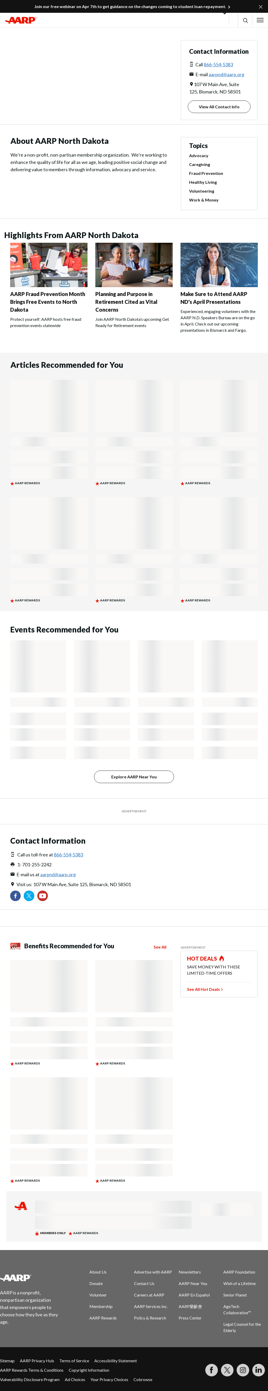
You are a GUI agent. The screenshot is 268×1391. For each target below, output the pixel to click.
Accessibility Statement (115, 1360)
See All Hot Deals (203, 989)
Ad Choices (75, 1379)
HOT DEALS (202, 958)
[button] (245, 20)
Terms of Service (74, 1360)
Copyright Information (89, 1370)
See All (160, 946)
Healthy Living (203, 182)
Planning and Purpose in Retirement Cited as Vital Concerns (126, 302)
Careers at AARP (149, 1294)
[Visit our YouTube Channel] (42, 896)
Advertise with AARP (153, 1271)
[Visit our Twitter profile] (29, 896)
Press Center (190, 1317)
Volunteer (98, 1294)
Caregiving (199, 164)
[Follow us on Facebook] (15, 896)
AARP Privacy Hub (37, 1360)
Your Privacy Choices (109, 1379)
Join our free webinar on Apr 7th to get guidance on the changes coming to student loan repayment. (130, 6)
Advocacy (198, 155)
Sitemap (7, 1360)
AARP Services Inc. (151, 1306)
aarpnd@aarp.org (226, 74)
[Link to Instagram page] (243, 1370)
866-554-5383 (218, 64)
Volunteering (201, 190)
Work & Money (204, 199)
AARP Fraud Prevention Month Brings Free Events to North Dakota (47, 302)
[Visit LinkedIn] (258, 1370)
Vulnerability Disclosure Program (30, 1379)
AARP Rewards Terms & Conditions (31, 1370)
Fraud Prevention (206, 173)
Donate (96, 1283)
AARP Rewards (103, 1317)
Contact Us (144, 1283)
